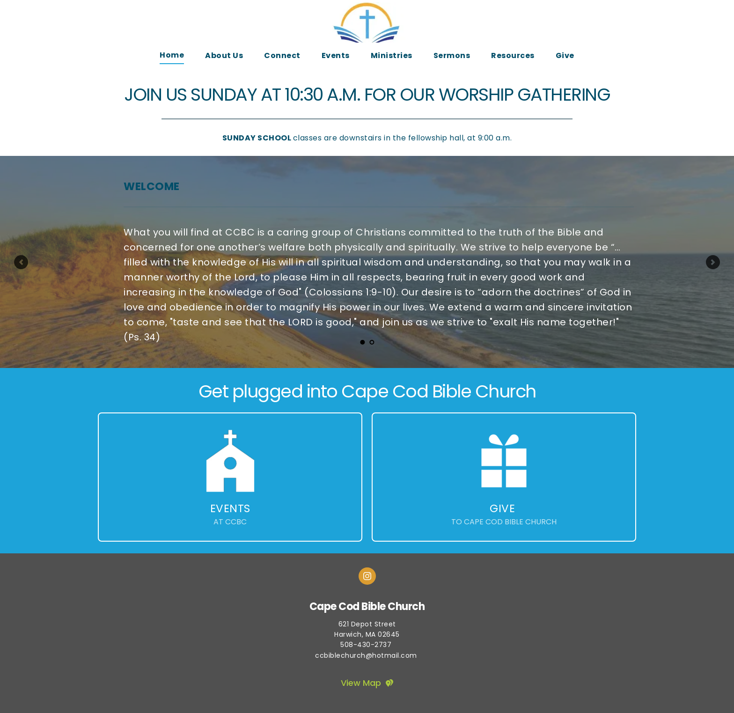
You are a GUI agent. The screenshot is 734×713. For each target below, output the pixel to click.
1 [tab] (362, 342)
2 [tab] (371, 342)
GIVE (502, 508)
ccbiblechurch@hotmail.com (367, 655)
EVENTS (230, 508)
